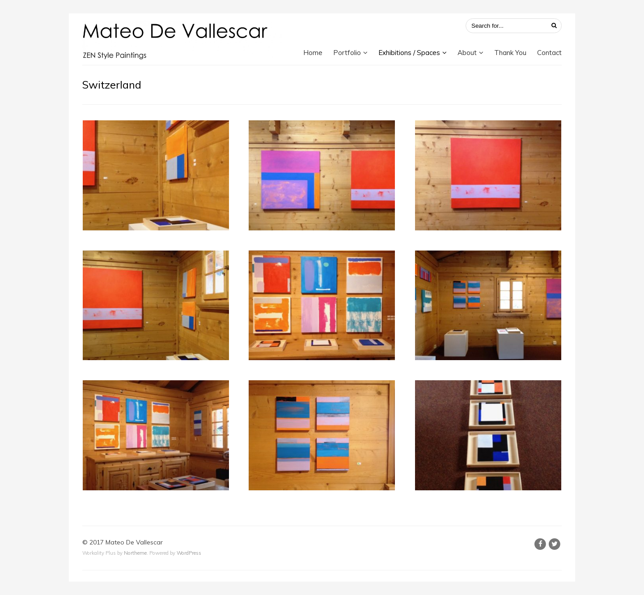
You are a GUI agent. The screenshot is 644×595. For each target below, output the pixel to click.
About (467, 52)
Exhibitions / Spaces (409, 52)
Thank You (510, 52)
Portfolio (347, 52)
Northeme (135, 553)
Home (312, 52)
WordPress (189, 553)
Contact (549, 52)
